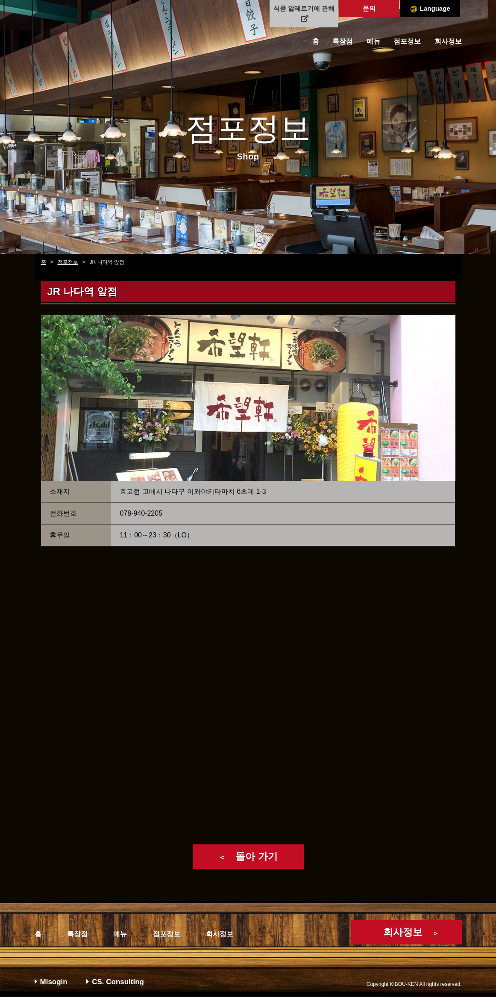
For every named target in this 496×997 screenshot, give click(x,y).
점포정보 (407, 41)
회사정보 (448, 41)
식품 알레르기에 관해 (304, 13)
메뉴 (373, 41)
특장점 (342, 41)
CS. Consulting (115, 982)
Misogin (51, 982)
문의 (369, 8)
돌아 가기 (247, 856)
